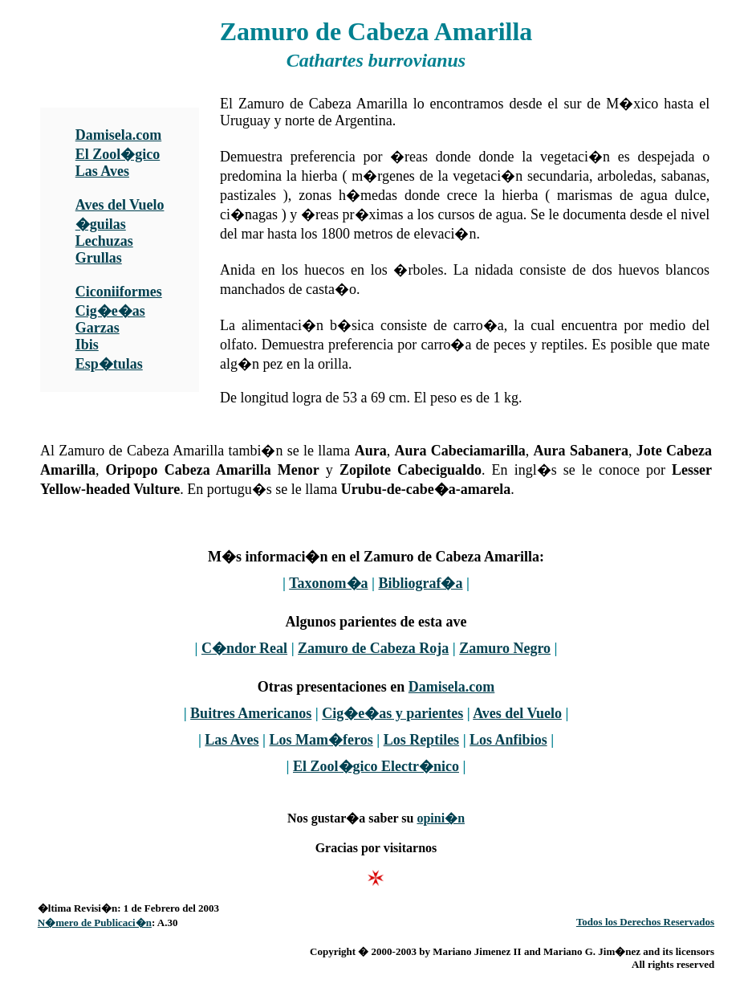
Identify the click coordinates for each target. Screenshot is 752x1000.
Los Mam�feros (321, 740)
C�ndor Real (244, 648)
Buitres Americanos (250, 713)
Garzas (97, 328)
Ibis (87, 345)
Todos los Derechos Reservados (645, 922)
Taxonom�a (328, 583)
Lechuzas (104, 241)
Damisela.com (118, 135)
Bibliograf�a (420, 583)
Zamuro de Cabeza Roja (373, 648)
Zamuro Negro (505, 648)
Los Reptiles (422, 740)
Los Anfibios (508, 740)
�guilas (100, 224)
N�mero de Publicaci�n (95, 922)
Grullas (98, 258)
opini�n (441, 818)
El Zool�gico (118, 154)
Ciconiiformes (118, 292)
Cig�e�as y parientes (392, 713)
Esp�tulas (109, 364)
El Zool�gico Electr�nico (376, 766)
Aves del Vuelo (120, 205)
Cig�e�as (110, 311)
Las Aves (102, 171)
